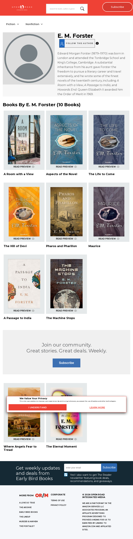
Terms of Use (58, 500)
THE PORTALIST (27, 526)
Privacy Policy (58, 505)
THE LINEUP (24, 517)
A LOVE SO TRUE (27, 503)
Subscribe (117, 7)
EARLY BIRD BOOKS (28, 512)
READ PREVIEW (24, 166)
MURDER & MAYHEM (28, 521)
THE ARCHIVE (25, 507)
